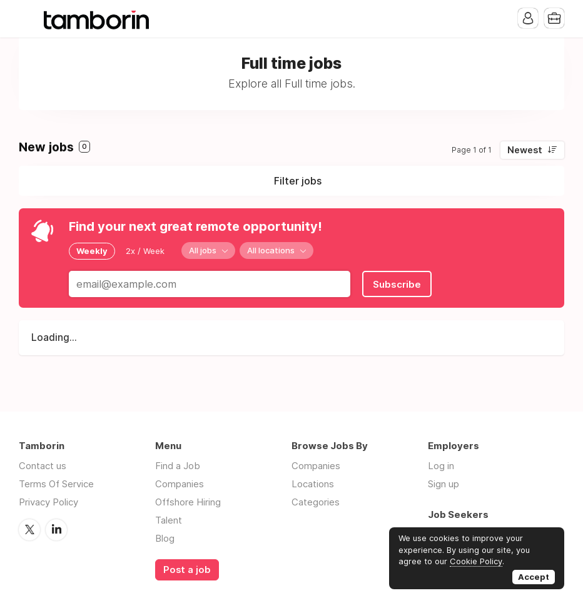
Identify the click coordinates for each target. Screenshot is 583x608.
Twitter (29, 529)
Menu (28, 18)
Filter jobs (298, 181)
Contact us (42, 466)
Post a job (187, 569)
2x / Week (145, 251)
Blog (165, 538)
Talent (168, 520)
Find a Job (177, 466)
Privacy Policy (48, 502)
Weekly (92, 251)
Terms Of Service (56, 484)
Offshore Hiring (188, 502)
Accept (533, 577)
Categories (316, 502)
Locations (313, 484)
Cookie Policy (476, 561)
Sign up (443, 484)
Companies (179, 484)
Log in (441, 466)
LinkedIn (56, 529)
